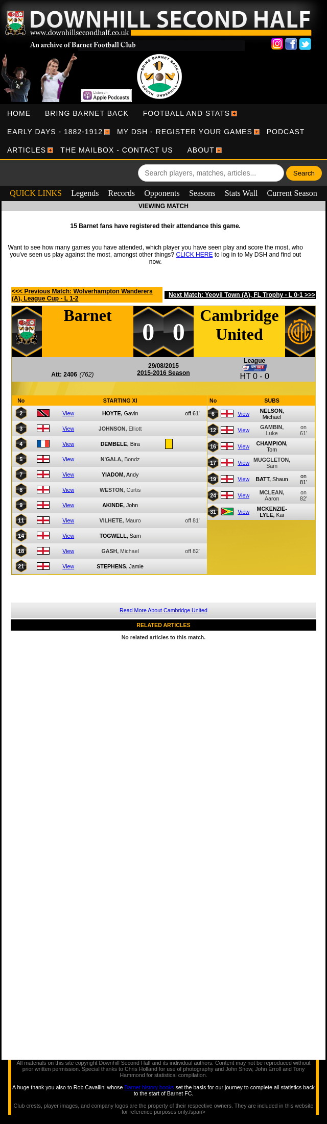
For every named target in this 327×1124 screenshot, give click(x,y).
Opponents (161, 193)
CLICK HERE (194, 254)
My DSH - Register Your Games (184, 132)
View (68, 413)
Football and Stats (186, 113)
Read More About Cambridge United (163, 610)
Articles (26, 150)
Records (121, 193)
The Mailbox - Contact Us (116, 150)
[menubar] (163, 131)
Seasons (202, 193)
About (201, 150)
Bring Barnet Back (87, 113)
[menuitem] (19, 113)
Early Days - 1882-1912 (55, 132)
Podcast (286, 132)
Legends (85, 193)
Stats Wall (241, 193)
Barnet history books (149, 1087)
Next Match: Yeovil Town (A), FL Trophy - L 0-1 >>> (242, 294)
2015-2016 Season (163, 373)
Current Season (292, 193)
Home (19, 113)
